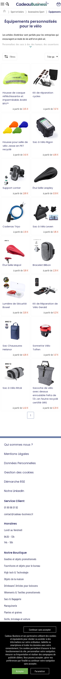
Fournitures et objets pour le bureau (22, 565)
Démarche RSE (14, 482)
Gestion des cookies (19, 472)
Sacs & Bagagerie (12, 599)
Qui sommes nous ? (18, 445)
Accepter (20, 671)
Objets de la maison (14, 579)
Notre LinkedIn (14, 491)
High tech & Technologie (16, 572)
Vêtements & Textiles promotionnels (22, 592)
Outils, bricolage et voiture (17, 619)
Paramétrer (40, 671)
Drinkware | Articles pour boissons (21, 585)
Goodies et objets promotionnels (20, 559)
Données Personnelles (20, 463)
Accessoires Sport (36, 11)
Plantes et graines (13, 612)
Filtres (9, 56)
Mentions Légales (16, 454)
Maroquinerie (10, 605)
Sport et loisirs (17, 11)
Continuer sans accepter (40, 629)
